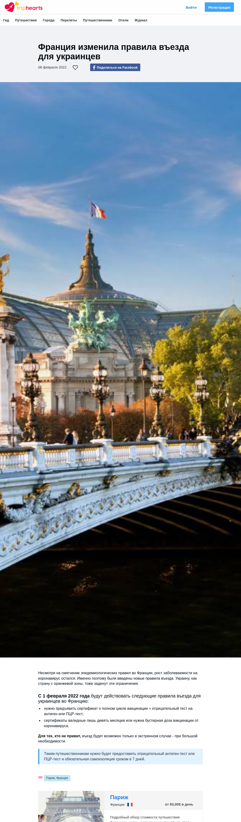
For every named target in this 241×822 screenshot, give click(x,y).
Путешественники (97, 20)
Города (48, 20)
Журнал (141, 20)
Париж (119, 797)
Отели (123, 20)
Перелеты (68, 20)
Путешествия (26, 20)
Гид (6, 20)
